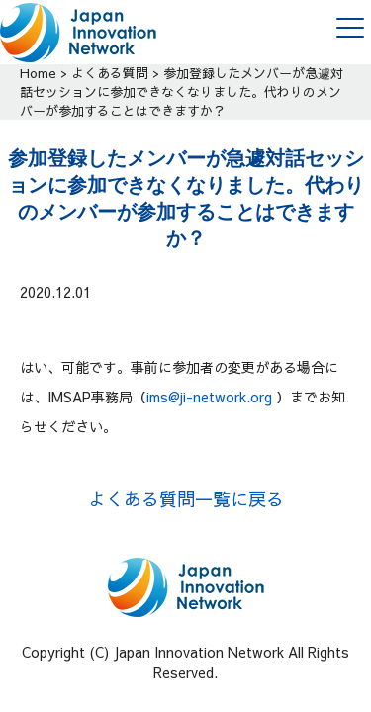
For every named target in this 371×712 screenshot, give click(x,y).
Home (38, 73)
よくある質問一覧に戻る (186, 499)
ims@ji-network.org (209, 396)
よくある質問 (109, 73)
